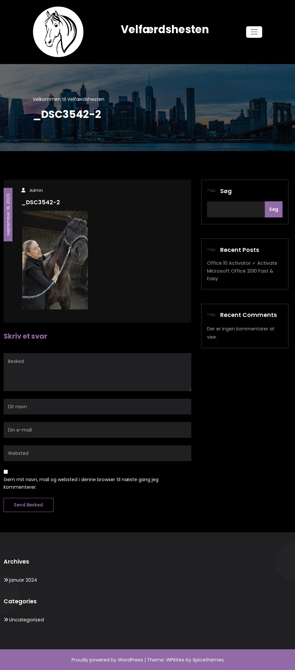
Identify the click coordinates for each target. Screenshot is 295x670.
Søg (226, 191)
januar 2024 (22, 579)
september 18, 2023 (8, 214)
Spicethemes (207, 659)
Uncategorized (26, 619)
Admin (36, 190)
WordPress (131, 659)
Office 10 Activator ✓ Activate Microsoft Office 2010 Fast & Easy (241, 270)
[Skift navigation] (254, 32)
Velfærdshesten (164, 29)
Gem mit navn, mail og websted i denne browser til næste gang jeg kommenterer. (81, 483)
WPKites (175, 659)
